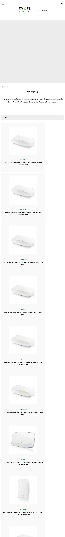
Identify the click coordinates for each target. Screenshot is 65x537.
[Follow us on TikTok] (41, 526)
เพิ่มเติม (32, 428)
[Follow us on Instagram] (37, 526)
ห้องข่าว (4, 484)
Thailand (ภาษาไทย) (41, 11)
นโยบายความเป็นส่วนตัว (39, 534)
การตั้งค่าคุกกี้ (50, 534)
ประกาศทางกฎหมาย (16, 534)
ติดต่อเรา (32, 463)
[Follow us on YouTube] (27, 526)
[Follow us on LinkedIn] (32, 526)
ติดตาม (41, 514)
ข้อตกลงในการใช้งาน (28, 534)
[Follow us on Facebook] (22, 526)
